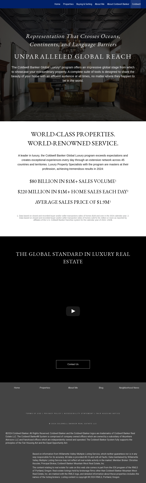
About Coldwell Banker (118, 4)
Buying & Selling (84, 4)
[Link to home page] (6, 4)
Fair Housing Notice (108, 413)
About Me (99, 4)
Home (57, 4)
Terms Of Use (33, 413)
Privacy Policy (53, 413)
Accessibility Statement (79, 413)
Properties (68, 4)
